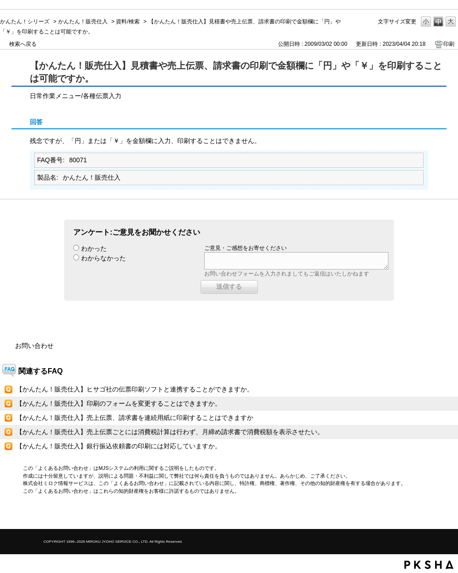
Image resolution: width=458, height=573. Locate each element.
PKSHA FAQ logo (428, 565)
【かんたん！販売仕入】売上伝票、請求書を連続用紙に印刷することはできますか (134, 417)
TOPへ (435, 514)
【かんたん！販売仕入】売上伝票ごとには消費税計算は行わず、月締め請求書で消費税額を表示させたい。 (170, 431)
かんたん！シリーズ (24, 21)
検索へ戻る (23, 44)
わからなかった (103, 258)
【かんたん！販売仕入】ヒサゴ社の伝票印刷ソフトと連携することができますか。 (134, 389)
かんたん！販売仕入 (83, 21)
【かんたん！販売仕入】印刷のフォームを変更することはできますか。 (118, 403)
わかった (94, 248)
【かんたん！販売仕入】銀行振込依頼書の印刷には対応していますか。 (118, 446)
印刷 (448, 44)
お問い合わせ (34, 345)
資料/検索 (127, 21)
